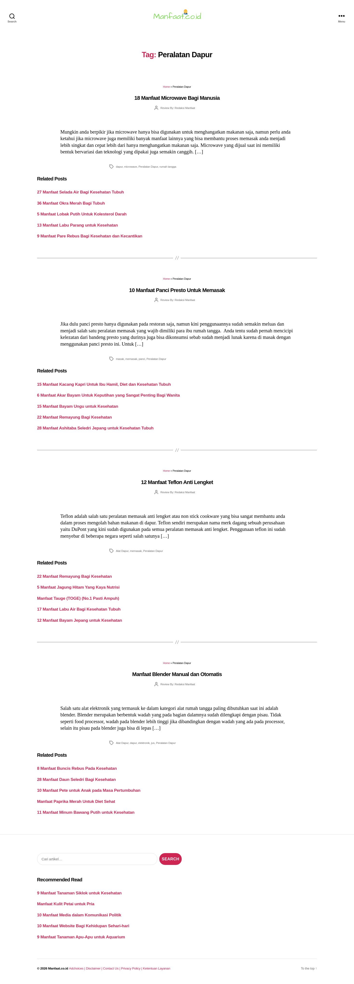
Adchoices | (77, 971)
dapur (119, 169)
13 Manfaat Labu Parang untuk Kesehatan (77, 228)
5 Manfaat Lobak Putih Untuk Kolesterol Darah (82, 216)
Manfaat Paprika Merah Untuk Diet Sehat (76, 804)
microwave (130, 169)
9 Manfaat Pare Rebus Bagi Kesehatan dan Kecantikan (89, 238)
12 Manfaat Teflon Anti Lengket (177, 485)
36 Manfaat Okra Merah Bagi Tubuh (71, 206)
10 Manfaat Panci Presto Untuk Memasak (177, 293)
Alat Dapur (122, 553)
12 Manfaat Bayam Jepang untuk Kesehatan (79, 623)
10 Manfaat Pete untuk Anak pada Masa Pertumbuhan (88, 793)
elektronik (144, 745)
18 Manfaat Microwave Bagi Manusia (177, 101)
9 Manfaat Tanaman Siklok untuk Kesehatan (79, 895)
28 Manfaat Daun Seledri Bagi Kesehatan (76, 782)
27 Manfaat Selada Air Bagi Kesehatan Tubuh (80, 195)
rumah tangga (168, 169)
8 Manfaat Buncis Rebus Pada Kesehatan (77, 771)
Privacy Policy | (132, 971)
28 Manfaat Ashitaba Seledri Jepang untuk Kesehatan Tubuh (95, 430)
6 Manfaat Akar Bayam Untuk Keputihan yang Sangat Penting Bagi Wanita (108, 398)
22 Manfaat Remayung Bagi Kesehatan (74, 420)
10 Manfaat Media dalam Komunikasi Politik (79, 917)
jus (152, 745)
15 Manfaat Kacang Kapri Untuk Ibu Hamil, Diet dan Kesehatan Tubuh (104, 387)
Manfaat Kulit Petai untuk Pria (65, 906)
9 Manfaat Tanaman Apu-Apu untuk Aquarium (81, 939)
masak (120, 361)
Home (166, 89)
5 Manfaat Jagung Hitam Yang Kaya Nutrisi (78, 590)
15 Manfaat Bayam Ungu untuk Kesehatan (77, 408)
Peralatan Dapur (148, 169)
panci (142, 361)
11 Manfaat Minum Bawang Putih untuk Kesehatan (85, 815)
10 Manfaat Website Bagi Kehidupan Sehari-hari (83, 928)
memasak (131, 361)
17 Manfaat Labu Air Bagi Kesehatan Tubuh (78, 612)
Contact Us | (112, 971)
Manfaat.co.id (58, 971)
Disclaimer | (94, 971)
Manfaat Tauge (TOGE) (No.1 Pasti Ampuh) (78, 601)
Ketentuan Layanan (156, 971)
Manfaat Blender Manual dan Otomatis (177, 677)
